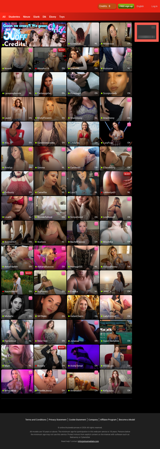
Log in (155, 6)
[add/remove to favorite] (69, 25)
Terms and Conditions (35, 419)
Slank (36, 16)
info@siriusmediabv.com (88, 441)
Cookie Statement (77, 419)
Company (93, 419)
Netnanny (74, 437)
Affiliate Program (108, 419)
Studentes (14, 16)
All (3, 16)
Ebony (52, 16)
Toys (62, 16)
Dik (44, 16)
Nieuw (26, 16)
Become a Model (127, 419)
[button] (142, 6)
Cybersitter (85, 437)
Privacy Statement (58, 419)
